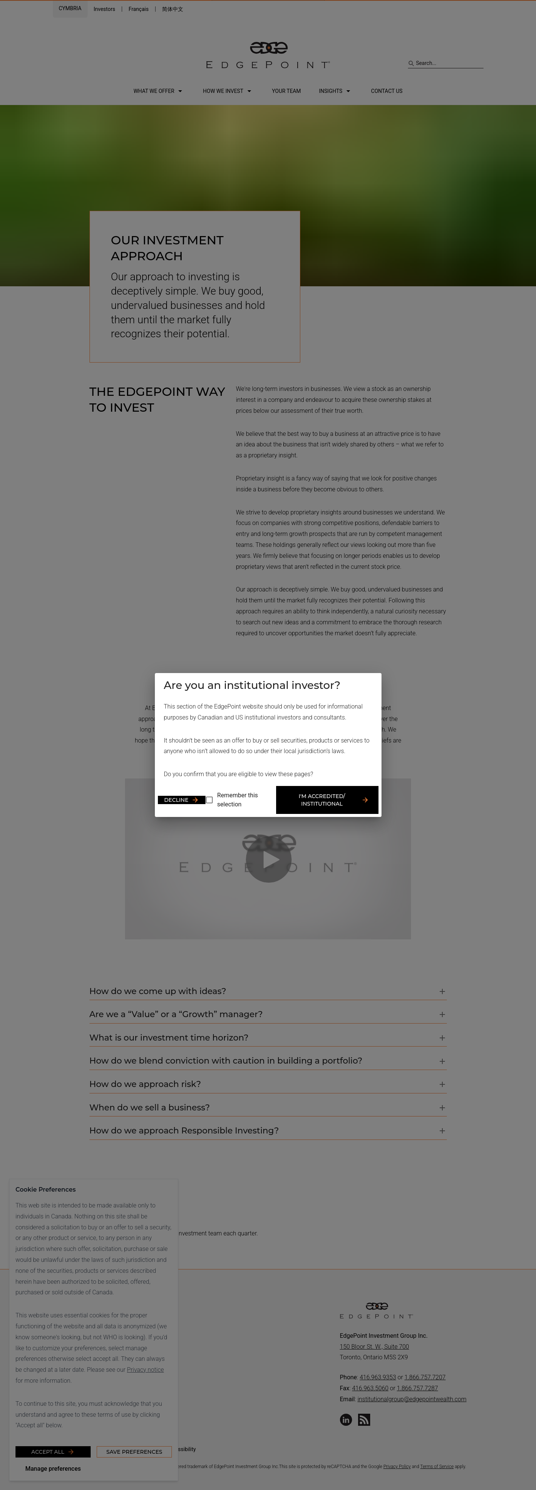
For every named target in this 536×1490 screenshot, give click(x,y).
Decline (181, 800)
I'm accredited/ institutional (334, 800)
